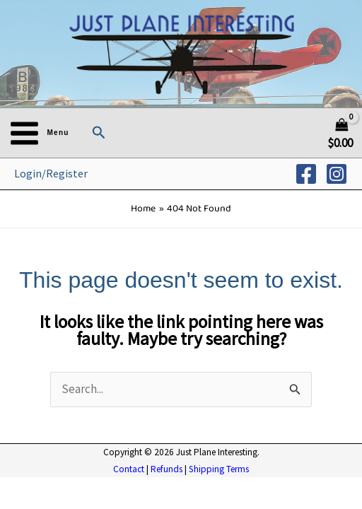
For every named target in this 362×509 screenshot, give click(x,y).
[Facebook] (306, 174)
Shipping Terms (219, 469)
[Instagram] (336, 174)
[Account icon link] (51, 173)
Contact (128, 469)
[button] (99, 133)
